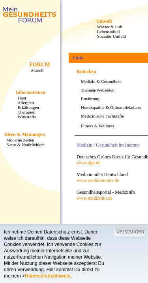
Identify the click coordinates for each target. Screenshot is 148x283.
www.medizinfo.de (94, 198)
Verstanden (130, 231)
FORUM (39, 65)
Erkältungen (26, 107)
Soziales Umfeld (109, 36)
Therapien (24, 112)
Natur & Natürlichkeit (23, 144)
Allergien (23, 102)
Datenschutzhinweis (47, 276)
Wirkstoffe (24, 116)
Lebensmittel (106, 31)
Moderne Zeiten (18, 140)
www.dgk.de (89, 162)
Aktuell (34, 70)
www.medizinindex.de (98, 180)
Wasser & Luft (107, 26)
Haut (19, 98)
